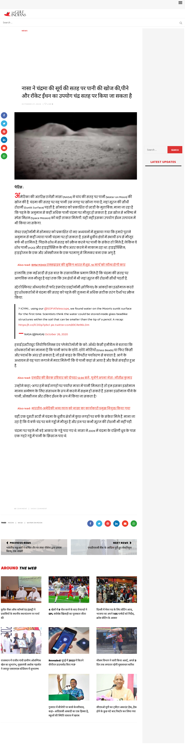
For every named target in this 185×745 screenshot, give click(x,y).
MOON (11, 522)
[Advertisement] (79, 57)
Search (175, 150)
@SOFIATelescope (56, 308)
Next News (120, 543)
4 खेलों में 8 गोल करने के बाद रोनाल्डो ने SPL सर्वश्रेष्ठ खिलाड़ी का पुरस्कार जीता (68, 612)
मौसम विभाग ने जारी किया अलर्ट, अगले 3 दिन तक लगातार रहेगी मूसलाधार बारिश (116, 662)
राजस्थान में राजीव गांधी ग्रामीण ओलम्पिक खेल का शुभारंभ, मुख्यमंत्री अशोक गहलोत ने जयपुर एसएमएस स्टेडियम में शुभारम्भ (21, 664)
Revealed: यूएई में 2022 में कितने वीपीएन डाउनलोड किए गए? (66, 662)
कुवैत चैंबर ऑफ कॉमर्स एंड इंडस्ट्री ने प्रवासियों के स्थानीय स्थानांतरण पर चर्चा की (20, 614)
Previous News (20, 543)
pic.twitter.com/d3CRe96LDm (70, 324)
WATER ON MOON (34, 522)
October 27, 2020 (31, 103)
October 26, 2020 (56, 334)
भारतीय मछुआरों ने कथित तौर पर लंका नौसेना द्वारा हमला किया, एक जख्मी (34, 549)
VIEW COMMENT (39, 508)
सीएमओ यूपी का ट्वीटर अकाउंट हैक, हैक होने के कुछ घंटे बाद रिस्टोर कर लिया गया (116, 709)
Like (48, 103)
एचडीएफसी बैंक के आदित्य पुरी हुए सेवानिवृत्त (110, 548)
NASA (20, 522)
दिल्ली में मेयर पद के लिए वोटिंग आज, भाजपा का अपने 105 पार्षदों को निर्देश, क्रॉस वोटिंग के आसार (115, 614)
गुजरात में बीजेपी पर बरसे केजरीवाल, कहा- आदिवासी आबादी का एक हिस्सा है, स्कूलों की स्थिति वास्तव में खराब (69, 711)
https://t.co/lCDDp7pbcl (34, 324)
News (24, 30)
